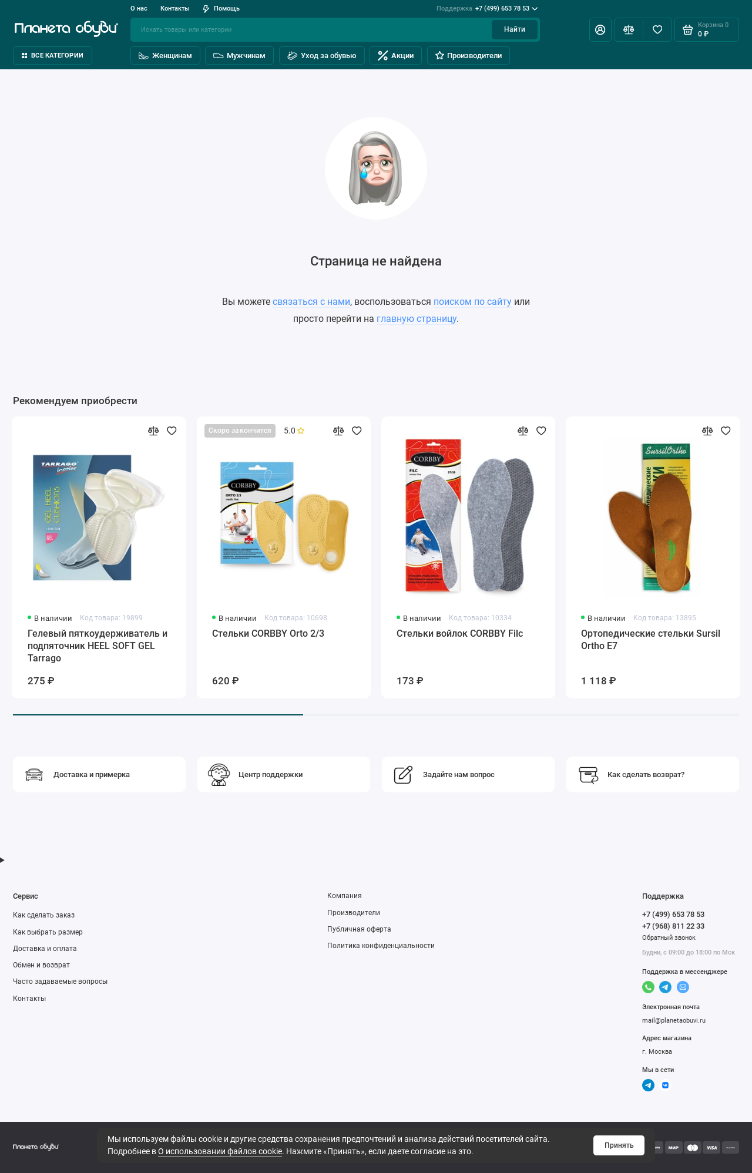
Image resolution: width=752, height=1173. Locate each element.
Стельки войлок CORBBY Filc (460, 633)
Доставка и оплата (45, 949)
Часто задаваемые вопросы (60, 981)
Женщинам (165, 56)
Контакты (175, 8)
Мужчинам (239, 56)
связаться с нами (311, 301)
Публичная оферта (359, 929)
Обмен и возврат (41, 965)
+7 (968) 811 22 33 (673, 926)
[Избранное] (657, 29)
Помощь (221, 8)
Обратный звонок (669, 938)
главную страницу (416, 318)
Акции (396, 56)
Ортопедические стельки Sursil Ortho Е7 (650, 639)
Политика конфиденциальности (381, 946)
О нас (138, 8)
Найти (514, 29)
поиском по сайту (473, 301)
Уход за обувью (322, 56)
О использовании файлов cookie (220, 1151)
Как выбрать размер (48, 932)
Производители (468, 55)
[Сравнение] (629, 29)
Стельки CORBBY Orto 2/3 (268, 633)
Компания (344, 896)
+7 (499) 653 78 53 (487, 9)
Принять (619, 1145)
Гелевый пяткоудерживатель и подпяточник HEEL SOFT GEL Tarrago (97, 646)
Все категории (52, 55)
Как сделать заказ (44, 915)
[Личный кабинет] (600, 29)
